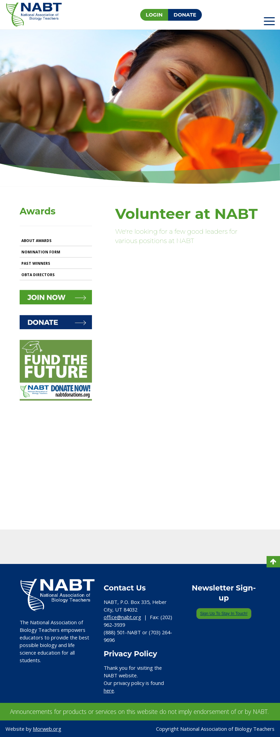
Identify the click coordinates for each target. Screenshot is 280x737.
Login (154, 15)
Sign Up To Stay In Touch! (224, 613)
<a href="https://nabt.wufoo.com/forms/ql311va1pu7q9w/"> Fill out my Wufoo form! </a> (187, 383)
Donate (185, 15)
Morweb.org (47, 728)
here (109, 690)
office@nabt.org (122, 617)
